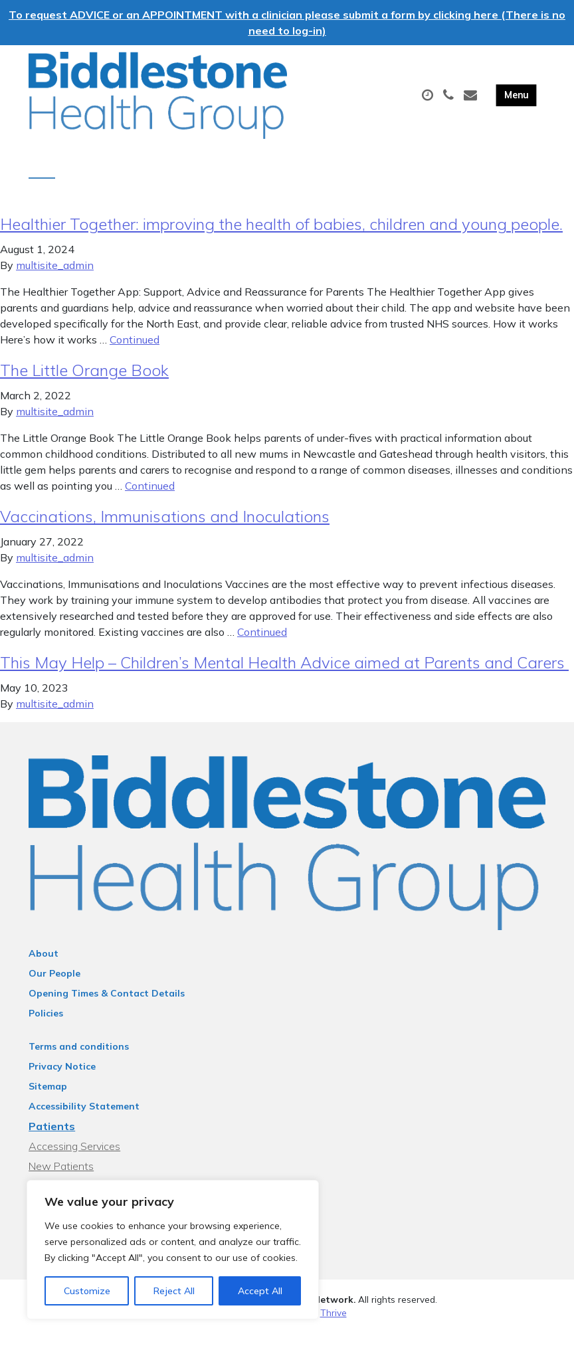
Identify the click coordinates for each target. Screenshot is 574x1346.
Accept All (260, 1291)
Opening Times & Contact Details (107, 1006)
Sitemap (48, 1100)
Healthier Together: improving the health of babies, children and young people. (281, 237)
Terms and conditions (79, 1060)
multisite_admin (55, 278)
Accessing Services (74, 1159)
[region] (173, 1249)
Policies (46, 1026)
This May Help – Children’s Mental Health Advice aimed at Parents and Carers (284, 676)
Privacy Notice (62, 1080)
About (43, 967)
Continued (134, 352)
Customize (87, 1291)
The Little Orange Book (84, 383)
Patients (52, 1139)
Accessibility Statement (84, 1119)
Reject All (174, 1291)
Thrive (333, 1325)
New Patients (61, 1179)
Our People (54, 987)
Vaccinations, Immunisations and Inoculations (165, 529)
